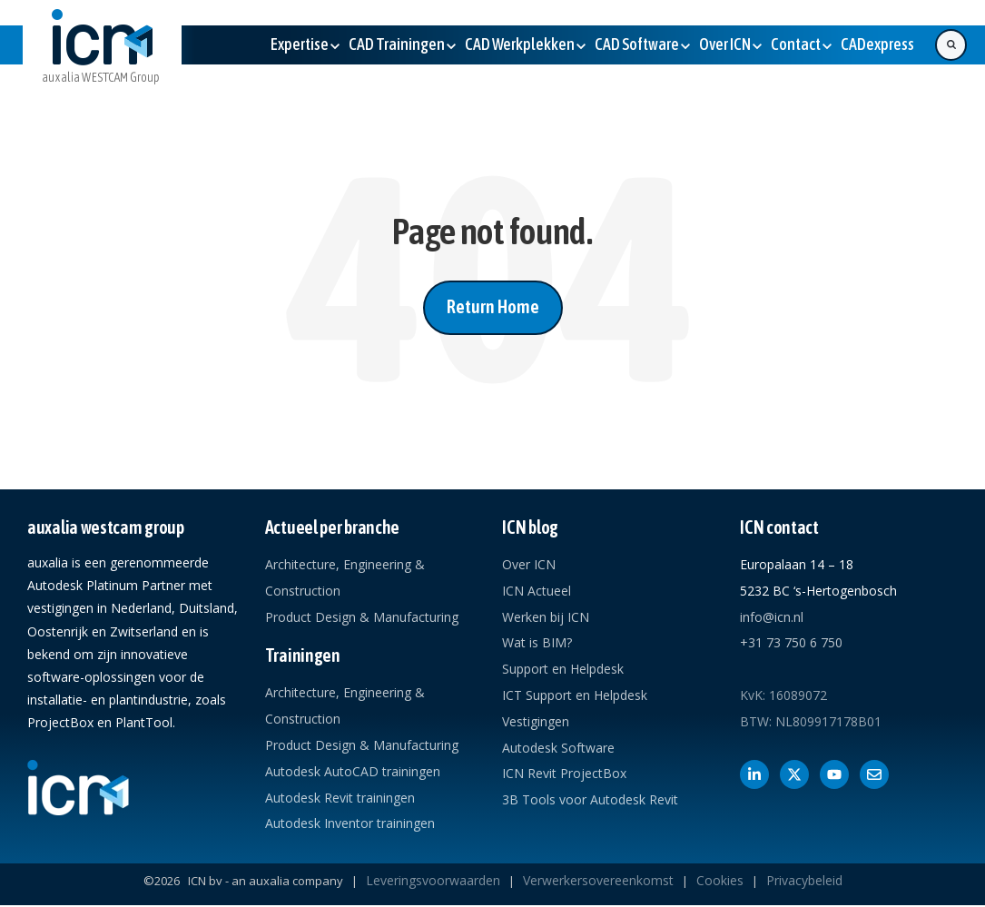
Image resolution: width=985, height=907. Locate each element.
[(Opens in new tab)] (877, 44)
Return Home (493, 306)
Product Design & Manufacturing (361, 617)
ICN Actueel (536, 590)
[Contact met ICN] (874, 774)
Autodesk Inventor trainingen (350, 823)
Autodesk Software (558, 747)
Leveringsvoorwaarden (433, 880)
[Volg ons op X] (794, 774)
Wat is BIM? (537, 642)
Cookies (720, 880)
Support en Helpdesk (563, 668)
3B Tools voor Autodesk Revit (590, 799)
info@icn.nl (771, 617)
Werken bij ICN (545, 617)
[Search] (951, 45)
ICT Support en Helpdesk (574, 695)
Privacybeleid (804, 880)
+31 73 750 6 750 (791, 642)
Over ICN (529, 564)
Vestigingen (535, 721)
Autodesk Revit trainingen (340, 797)
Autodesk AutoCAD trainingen (352, 771)
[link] (102, 61)
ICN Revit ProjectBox (564, 773)
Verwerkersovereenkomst (598, 880)
